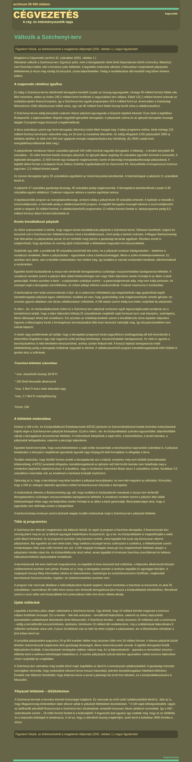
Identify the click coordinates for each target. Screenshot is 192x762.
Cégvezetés (46, 15)
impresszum (171, 757)
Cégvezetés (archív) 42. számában (51, 57)
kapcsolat (171, 13)
